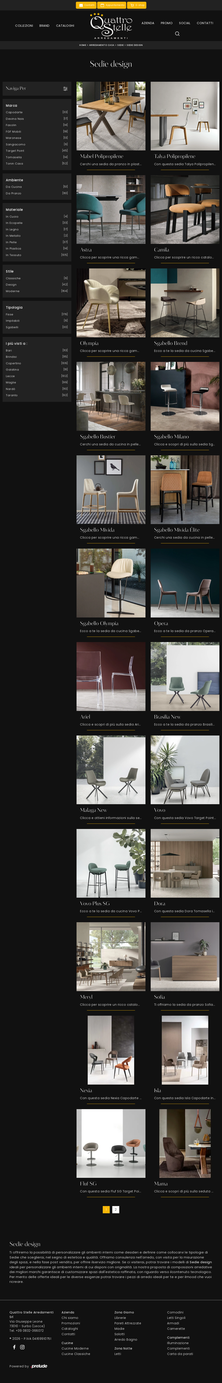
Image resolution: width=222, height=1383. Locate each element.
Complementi (178, 1348)
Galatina (12, 370)
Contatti (205, 23)
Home (82, 45)
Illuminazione (178, 1343)
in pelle (11, 242)
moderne (13, 291)
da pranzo (13, 193)
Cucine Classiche (76, 1354)
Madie (119, 1329)
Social (184, 23)
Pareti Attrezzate (127, 1323)
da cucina (14, 187)
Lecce (10, 376)
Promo (167, 23)
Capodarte (14, 112)
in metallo (13, 236)
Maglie (11, 382)
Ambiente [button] (14, 180)
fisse (9, 314)
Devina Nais (15, 118)
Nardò (10, 389)
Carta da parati (180, 1354)
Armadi (173, 1323)
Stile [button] (10, 271)
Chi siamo (70, 1318)
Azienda (148, 23)
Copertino (13, 363)
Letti (117, 1354)
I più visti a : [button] (17, 343)
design (11, 285)
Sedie (120, 45)
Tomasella (14, 157)
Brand (44, 25)
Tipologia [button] (14, 307)
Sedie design (135, 45)
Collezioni (24, 25)
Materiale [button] (14, 209)
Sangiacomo (15, 144)
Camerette (176, 1329)
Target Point (15, 151)
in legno (12, 229)
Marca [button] (11, 105)
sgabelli (12, 327)
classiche (13, 278)
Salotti (119, 1334)
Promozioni (71, 1323)
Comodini (175, 1312)
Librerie (120, 1318)
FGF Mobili (13, 131)
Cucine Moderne (75, 1348)
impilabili (13, 321)
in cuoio (12, 216)
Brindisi (11, 357)
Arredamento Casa (101, 45)
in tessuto (13, 255)
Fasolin (11, 125)
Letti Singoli (176, 1318)
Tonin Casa (14, 163)
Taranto (12, 395)
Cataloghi (65, 25)
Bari (9, 350)
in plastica (13, 248)
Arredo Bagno (125, 1340)
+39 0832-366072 (30, 1331)
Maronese (13, 138)
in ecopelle (14, 223)
